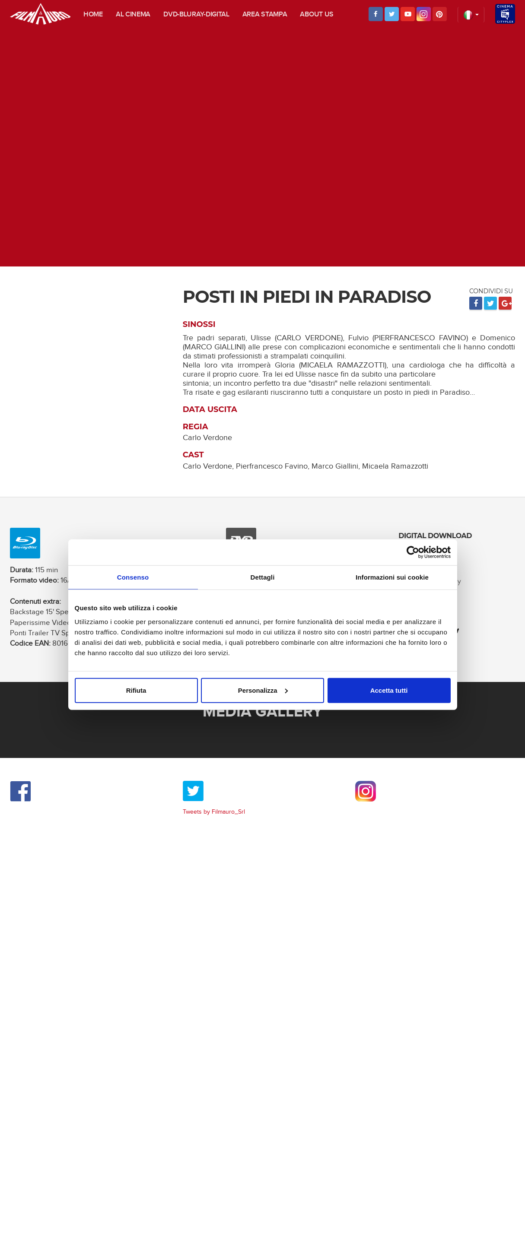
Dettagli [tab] (263, 577)
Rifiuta (136, 690)
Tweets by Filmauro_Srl (214, 811)
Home (93, 14)
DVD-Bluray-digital (196, 14)
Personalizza (263, 690)
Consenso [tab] (133, 577)
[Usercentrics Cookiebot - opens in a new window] (413, 552)
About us (317, 14)
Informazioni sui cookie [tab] (392, 577)
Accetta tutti (389, 690)
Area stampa (264, 14)
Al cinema (133, 14)
